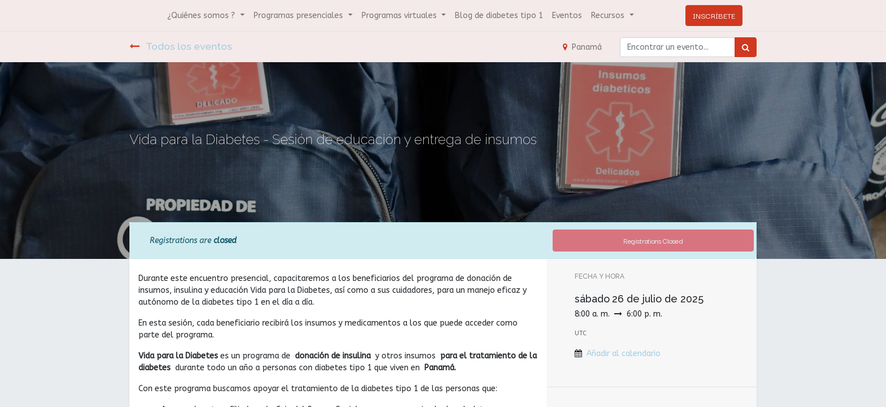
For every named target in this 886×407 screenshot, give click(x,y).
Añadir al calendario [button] (624, 353)
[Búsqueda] (746, 47)
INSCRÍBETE (714, 15)
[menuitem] (499, 16)
